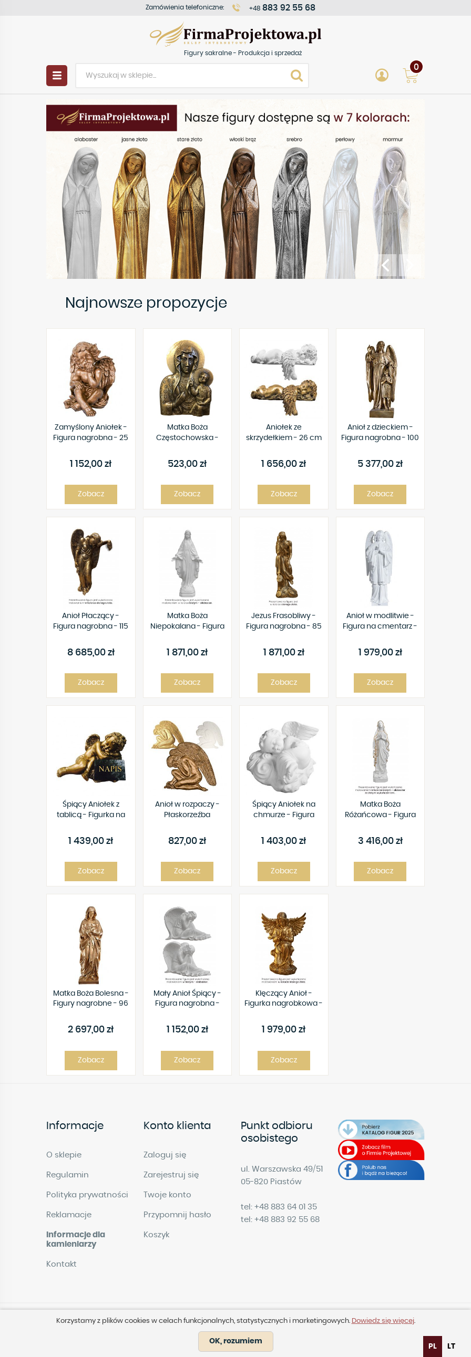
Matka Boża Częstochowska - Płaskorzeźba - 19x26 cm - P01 (187, 433)
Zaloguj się (165, 1155)
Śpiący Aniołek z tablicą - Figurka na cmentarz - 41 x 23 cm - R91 (90, 810)
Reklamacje (68, 1215)
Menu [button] (56, 75)
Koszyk (156, 1235)
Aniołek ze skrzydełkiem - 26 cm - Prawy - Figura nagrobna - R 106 (284, 433)
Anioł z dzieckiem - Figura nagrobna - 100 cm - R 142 (380, 433)
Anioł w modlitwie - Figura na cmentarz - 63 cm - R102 (380, 622)
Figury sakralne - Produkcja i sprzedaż (235, 34)
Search (296, 75)
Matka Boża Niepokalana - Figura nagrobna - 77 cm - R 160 (187, 622)
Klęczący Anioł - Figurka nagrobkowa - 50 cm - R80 (283, 999)
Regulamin (67, 1175)
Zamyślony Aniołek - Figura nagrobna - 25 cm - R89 (90, 433)
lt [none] (451, 1346)
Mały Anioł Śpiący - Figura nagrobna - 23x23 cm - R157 (187, 999)
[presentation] (385, 265)
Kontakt (61, 1264)
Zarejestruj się (171, 1175)
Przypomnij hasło (177, 1215)
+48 (282, 8)
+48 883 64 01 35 (285, 1207)
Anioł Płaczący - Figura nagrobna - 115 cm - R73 (90, 622)
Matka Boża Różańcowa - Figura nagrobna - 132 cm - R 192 (380, 810)
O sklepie (63, 1155)
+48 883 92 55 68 (287, 1220)
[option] (451, 1346)
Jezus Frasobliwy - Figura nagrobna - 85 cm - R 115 (284, 622)
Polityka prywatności (87, 1195)
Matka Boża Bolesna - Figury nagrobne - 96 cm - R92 (91, 999)
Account (381, 75)
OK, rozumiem (235, 1341)
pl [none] (432, 1346)
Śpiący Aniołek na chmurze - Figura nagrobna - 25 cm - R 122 (283, 810)
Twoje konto (167, 1195)
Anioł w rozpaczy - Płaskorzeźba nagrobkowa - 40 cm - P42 (187, 810)
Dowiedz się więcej (383, 1321)
